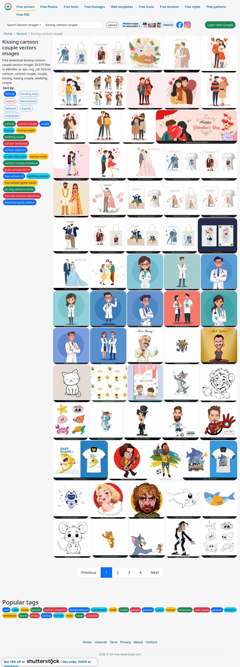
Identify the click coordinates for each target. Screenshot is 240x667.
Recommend (28, 101)
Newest (10, 101)
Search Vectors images (23, 25)
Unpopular (12, 115)
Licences (100, 642)
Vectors (21, 34)
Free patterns (216, 7)
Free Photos (49, 7)
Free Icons (146, 7)
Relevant (10, 108)
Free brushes (169, 7)
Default (9, 94)
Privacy (125, 642)
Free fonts (71, 7)
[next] (155, 572)
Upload (112, 25)
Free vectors (25, 7)
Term (113, 642)
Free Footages (94, 7)
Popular (26, 108)
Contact (151, 642)
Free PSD (22, 15)
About (138, 642)
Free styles (192, 7)
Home (8, 34)
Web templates (122, 7)
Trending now (28, 94)
